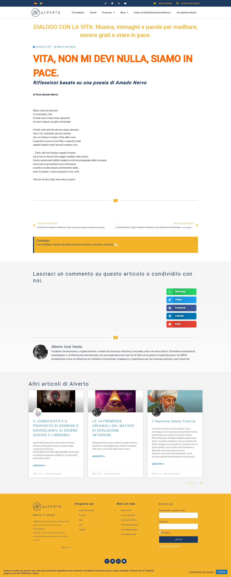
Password (163, 521)
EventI (93, 12)
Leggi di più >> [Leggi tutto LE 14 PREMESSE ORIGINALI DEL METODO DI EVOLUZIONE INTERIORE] (98, 456)
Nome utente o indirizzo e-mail (172, 510)
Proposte (108, 12)
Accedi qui (166, 503)
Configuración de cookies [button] (201, 572)
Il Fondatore (78, 12)
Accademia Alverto (187, 12)
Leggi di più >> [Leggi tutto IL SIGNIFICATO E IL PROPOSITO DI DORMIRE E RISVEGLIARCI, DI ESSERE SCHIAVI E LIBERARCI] (39, 466)
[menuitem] (35, 3)
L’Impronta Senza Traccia (173, 421)
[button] (181, 291)
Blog (124, 12)
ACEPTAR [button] (222, 572)
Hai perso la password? (169, 546)
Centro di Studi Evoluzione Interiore (152, 12)
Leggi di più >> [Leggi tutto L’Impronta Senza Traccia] (158, 464)
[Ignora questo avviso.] (195, 240)
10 (201, 483)
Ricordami (164, 532)
